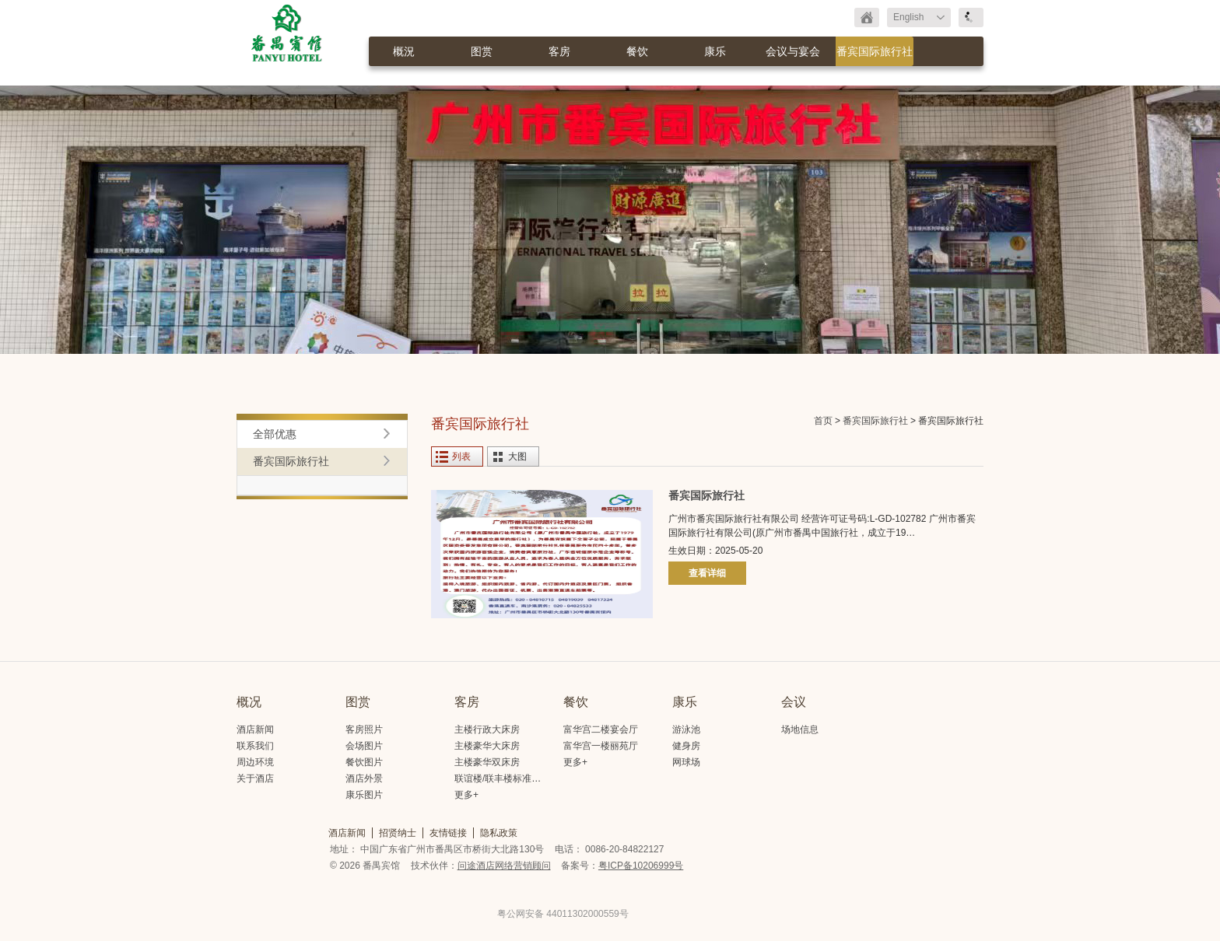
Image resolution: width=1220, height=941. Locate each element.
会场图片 (364, 745)
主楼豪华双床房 (487, 762)
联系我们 (255, 745)
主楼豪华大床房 (487, 745)
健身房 (686, 745)
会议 (793, 701)
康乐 (715, 51)
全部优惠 (274, 434)
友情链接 (448, 832)
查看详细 (707, 573)
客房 (559, 51)
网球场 (686, 762)
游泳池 (686, 729)
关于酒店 (255, 778)
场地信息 (800, 729)
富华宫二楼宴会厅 (600, 729)
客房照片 (364, 729)
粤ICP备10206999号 (640, 865)
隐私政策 (498, 832)
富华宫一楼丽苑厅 (600, 745)
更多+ (466, 794)
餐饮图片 (364, 762)
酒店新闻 (255, 729)
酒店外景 (364, 778)
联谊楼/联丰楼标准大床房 (506, 778)
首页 (823, 420)
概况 (249, 701)
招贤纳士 (397, 832)
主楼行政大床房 (487, 729)
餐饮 (637, 51)
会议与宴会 (793, 51)
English (908, 17)
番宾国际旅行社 (874, 51)
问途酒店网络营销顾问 (504, 865)
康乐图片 (364, 794)
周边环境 (255, 762)
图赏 (482, 51)
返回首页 (867, 17)
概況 (404, 51)
